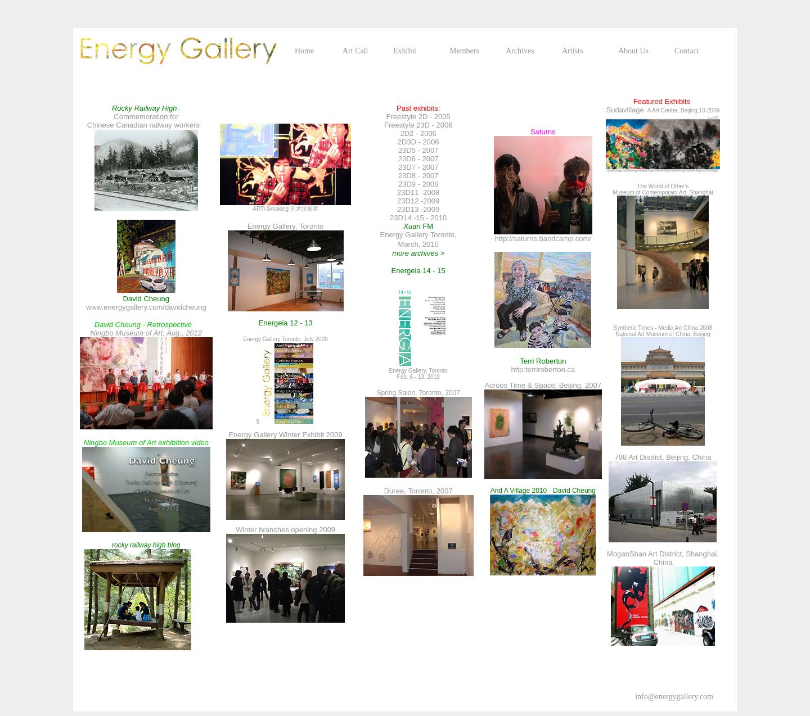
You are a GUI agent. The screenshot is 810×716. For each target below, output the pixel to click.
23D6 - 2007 (418, 159)
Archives (520, 51)
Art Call (355, 51)
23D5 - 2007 (418, 150)
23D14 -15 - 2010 (418, 218)
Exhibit (404, 51)
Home (304, 51)
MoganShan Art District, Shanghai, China (663, 558)
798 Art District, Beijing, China (662, 457)
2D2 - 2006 (418, 133)
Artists (572, 51)
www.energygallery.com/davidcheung (146, 307)
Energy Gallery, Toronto (285, 226)
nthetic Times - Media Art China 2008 (666, 328)
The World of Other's (663, 186)
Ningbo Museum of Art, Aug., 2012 (152, 328)
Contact (686, 51)
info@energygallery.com (674, 696)
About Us (633, 51)
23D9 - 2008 (418, 184)
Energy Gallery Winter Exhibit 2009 (285, 434)
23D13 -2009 (418, 209)
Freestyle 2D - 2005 (418, 116)
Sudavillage (625, 110)
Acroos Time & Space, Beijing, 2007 (543, 385)
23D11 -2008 (418, 192)
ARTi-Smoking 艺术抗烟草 (285, 209)
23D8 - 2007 (418, 175)
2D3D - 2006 (418, 142)
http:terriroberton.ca (543, 369)
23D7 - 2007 (418, 167)
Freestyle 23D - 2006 (418, 125)
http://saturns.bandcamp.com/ (543, 238)
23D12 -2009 (418, 201)
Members (464, 51)
